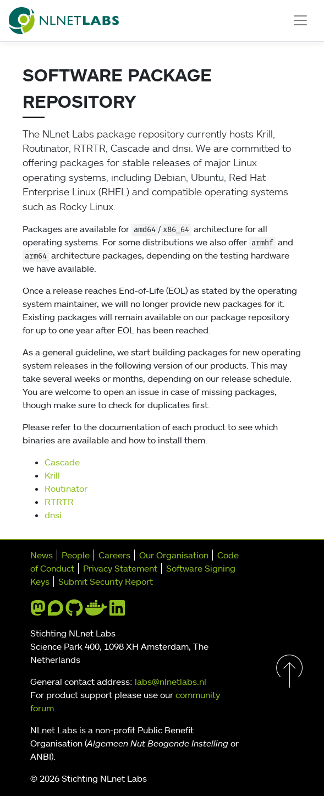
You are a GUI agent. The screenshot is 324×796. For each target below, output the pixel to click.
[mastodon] (38, 611)
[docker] (96, 611)
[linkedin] (117, 611)
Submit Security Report (105, 581)
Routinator (66, 488)
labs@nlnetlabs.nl (170, 681)
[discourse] (55, 611)
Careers (114, 555)
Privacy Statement (120, 568)
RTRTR (59, 501)
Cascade (62, 462)
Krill (52, 475)
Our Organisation (173, 555)
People (76, 555)
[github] (74, 611)
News (41, 555)
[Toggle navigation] (300, 20)
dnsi (53, 514)
